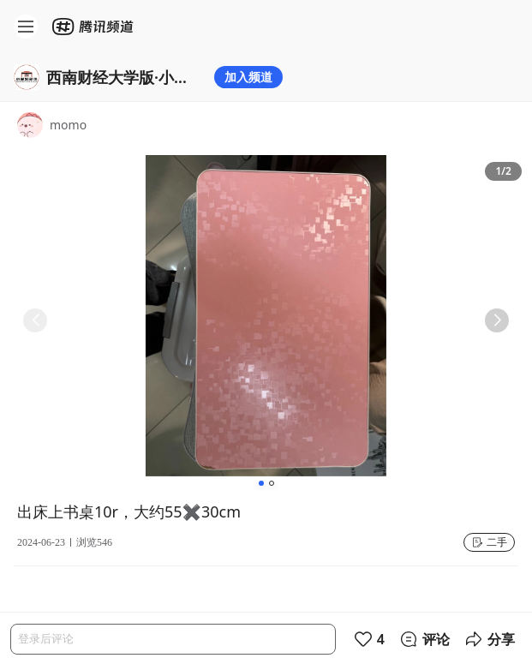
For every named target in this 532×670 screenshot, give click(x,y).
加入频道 (248, 77)
